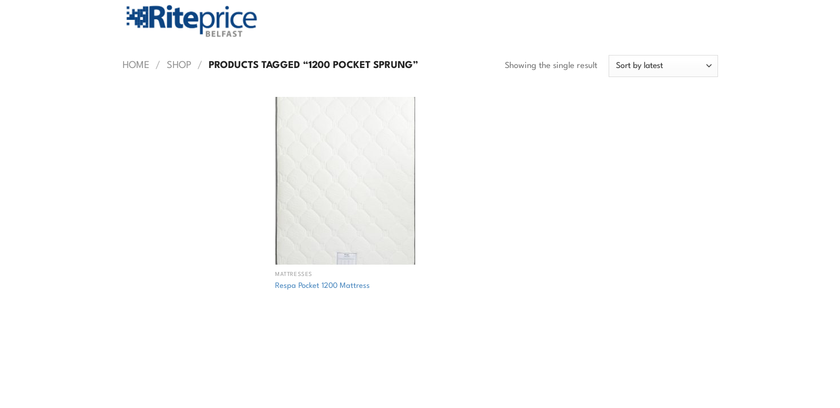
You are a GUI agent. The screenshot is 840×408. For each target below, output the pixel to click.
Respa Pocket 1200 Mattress (322, 286)
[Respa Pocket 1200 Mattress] (345, 181)
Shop (179, 65)
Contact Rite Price (361, 345)
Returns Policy (203, 345)
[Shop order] (663, 66)
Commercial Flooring (279, 345)
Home (136, 65)
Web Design (314, 362)
